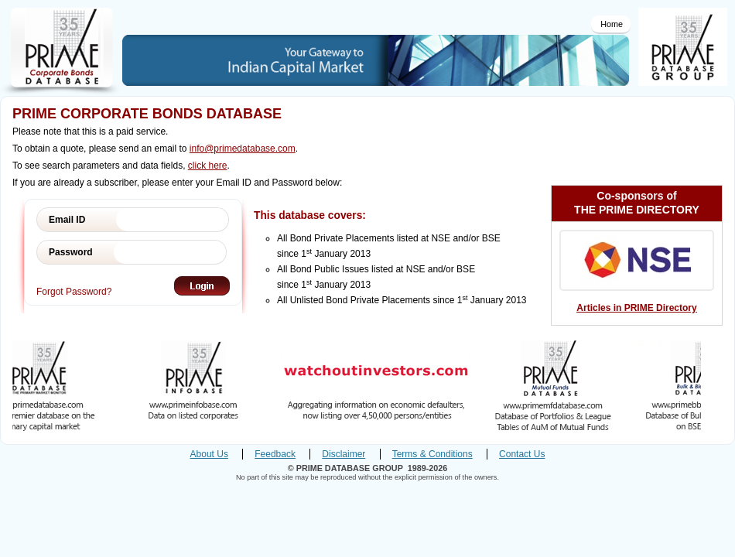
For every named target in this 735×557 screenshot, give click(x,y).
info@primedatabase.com (243, 148)
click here (207, 165)
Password (71, 252)
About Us (209, 454)
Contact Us (522, 454)
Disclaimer (343, 454)
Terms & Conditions (432, 454)
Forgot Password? (73, 291)
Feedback (275, 454)
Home (611, 24)
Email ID (67, 219)
